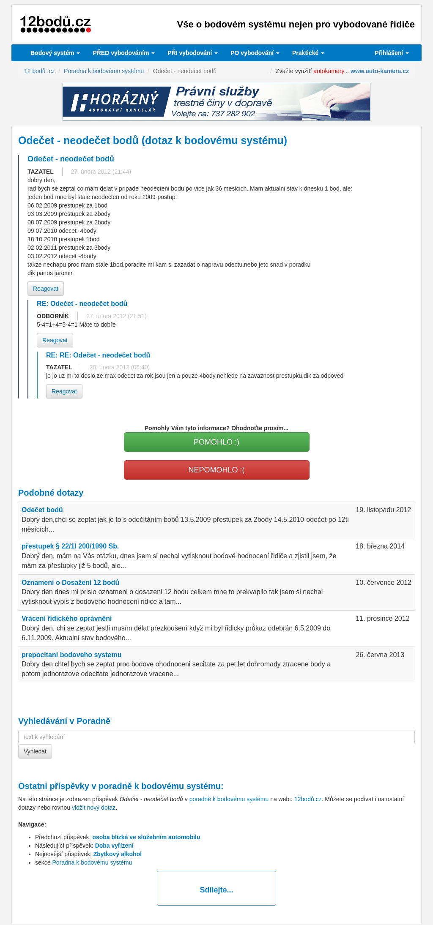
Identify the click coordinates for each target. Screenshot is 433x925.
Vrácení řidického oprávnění (67, 618)
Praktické (308, 52)
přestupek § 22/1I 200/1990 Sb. (70, 546)
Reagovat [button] (45, 288)
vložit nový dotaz (94, 807)
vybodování (192, 52)
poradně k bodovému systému (160, 786)
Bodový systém (55, 52)
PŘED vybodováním (124, 52)
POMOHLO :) (216, 442)
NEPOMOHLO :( (216, 470)
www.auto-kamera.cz (380, 71)
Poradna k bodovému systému (92, 862)
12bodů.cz (308, 799)
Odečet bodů (42, 509)
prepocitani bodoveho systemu (71, 654)
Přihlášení (392, 52)
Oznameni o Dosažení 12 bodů (70, 582)
